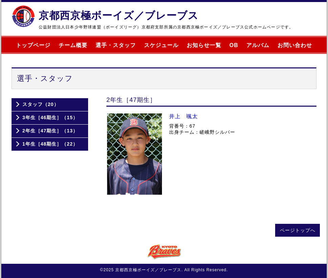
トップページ (33, 45)
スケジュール (161, 45)
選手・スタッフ (116, 45)
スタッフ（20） (40, 104)
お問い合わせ (295, 45)
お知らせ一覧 (204, 45)
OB (233, 45)
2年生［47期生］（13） (50, 130)
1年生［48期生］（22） (50, 144)
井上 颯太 (183, 116)
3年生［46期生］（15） (50, 117)
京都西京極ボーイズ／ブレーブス (119, 15)
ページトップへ (297, 230)
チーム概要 (73, 45)
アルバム (257, 45)
